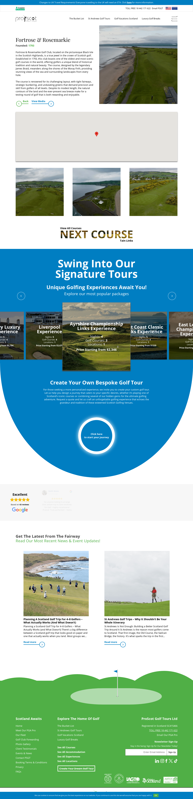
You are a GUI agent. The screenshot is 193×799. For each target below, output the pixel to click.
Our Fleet (21, 735)
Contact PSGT (23, 757)
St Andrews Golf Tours (69, 730)
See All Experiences (68, 756)
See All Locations (67, 761)
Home (19, 725)
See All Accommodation (71, 752)
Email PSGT (157, 8)
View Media (40, 102)
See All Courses (66, 747)
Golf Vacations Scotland (70, 735)
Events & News (24, 753)
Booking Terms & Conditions (31, 762)
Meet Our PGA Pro (26, 730)
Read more (31, 642)
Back (25, 102)
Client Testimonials (26, 748)
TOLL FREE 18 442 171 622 (138, 8)
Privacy (19, 767)
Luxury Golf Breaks (67, 739)
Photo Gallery (23, 744)
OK (156, 795)
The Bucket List (65, 725)
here (129, 2)
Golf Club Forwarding (27, 739)
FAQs (18, 771)
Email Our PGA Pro (167, 735)
